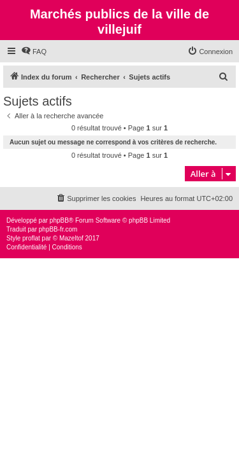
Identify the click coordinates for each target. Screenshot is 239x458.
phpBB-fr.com (58, 229)
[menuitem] (34, 51)
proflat (31, 238)
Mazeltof (71, 238)
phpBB (59, 220)
